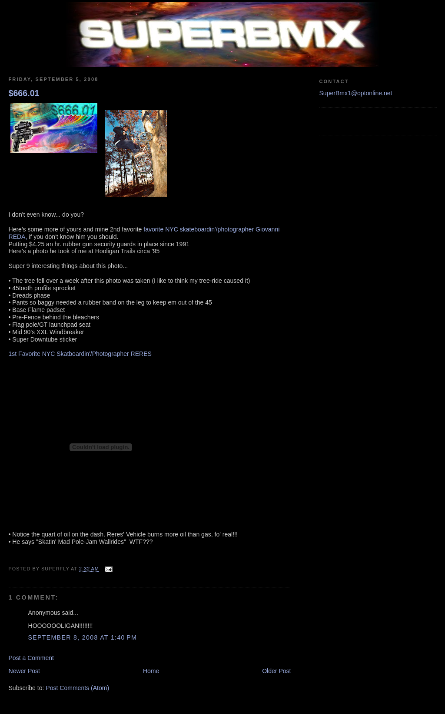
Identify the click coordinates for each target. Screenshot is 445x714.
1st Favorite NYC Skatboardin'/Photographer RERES (80, 353)
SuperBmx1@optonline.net (355, 93)
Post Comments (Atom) (77, 687)
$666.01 (24, 93)
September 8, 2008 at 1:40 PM (82, 637)
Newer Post (24, 670)
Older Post (276, 670)
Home (151, 670)
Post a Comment (31, 657)
